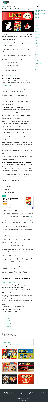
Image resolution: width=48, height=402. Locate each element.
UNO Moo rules (7, 325)
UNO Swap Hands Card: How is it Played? (12, 6)
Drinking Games (37, 34)
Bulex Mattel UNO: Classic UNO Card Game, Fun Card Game (12, 199)
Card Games (21, 2)
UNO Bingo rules (8, 326)
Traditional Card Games (38, 63)
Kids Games (37, 48)
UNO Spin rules (7, 317)
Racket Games (37, 55)
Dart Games (37, 31)
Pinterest (42, 392)
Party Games (37, 52)
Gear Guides (42, 2)
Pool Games (37, 54)
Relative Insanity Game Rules (7, 334)
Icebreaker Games (37, 45)
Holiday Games (37, 43)
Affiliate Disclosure (32, 393)
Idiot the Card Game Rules (39, 8)
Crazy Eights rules (7, 85)
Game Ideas (37, 37)
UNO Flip (24, 91)
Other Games (37, 2)
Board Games (31, 2)
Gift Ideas (36, 40)
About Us (21, 392)
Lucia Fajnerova (7, 342)
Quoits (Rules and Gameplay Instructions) (9, 335)
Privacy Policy (31, 392)
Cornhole (36, 29)
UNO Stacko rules (8, 321)
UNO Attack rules (8, 318)
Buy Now (5, 203)
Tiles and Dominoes (38, 61)
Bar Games (14, 2)
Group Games (37, 42)
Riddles (36, 57)
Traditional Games (38, 64)
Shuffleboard (37, 60)
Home (3, 6)
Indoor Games (37, 46)
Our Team (21, 393)
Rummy (36, 58)
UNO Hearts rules (8, 323)
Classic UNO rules (5, 42)
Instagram (42, 393)
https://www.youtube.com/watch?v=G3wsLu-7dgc (11, 282)
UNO (5, 6)
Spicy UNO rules (7, 320)
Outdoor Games (37, 51)
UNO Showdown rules (9, 328)
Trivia (26, 2)
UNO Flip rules (7, 315)
